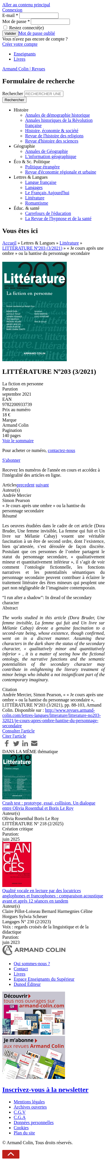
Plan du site (24, 1132)
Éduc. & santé (26, 208)
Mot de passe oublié (37, 33)
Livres (19, 59)
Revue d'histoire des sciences (51, 140)
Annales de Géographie (46, 151)
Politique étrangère (42, 166)
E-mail (10, 15)
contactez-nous (61, 450)
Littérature (35, 197)
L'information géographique (50, 156)
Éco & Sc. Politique (32, 161)
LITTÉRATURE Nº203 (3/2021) (32, 248)
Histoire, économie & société (51, 130)
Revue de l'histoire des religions (54, 135)
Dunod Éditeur (27, 984)
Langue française (40, 182)
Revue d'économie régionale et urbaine (60, 172)
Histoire (21, 109)
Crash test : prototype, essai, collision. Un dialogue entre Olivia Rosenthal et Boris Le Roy (48, 806)
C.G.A (20, 1117)
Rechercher (13, 93)
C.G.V (20, 1112)
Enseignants (25, 53)
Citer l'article (14, 736)
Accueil (9, 243)
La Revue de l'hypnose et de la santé (58, 218)
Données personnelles (34, 1122)
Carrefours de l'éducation (48, 213)
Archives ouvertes (30, 1107)
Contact (21, 968)
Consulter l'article (18, 730)
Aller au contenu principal (26, 4)
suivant (42, 484)
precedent (26, 484)
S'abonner (11, 460)
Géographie (24, 146)
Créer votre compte (20, 44)
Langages (34, 187)
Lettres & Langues (31, 177)
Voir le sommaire (18, 440)
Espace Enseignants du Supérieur (44, 979)
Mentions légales (29, 1101)
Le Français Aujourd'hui (47, 192)
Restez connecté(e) (26, 27)
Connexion (12, 9)
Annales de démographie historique (57, 115)
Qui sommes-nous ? (32, 963)
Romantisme (36, 203)
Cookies (21, 1127)
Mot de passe (16, 21)
